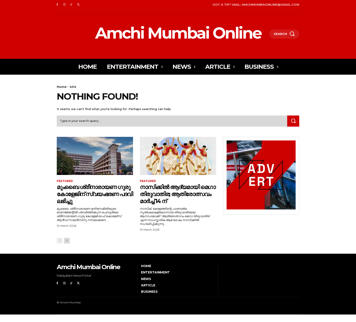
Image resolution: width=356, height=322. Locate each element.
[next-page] (67, 248)
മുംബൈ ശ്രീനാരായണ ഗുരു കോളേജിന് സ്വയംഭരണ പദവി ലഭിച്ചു (93, 194)
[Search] (293, 121)
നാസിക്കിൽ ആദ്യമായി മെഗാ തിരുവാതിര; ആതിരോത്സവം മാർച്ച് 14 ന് (175, 197)
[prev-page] (59, 248)
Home (62, 86)
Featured (65, 181)
